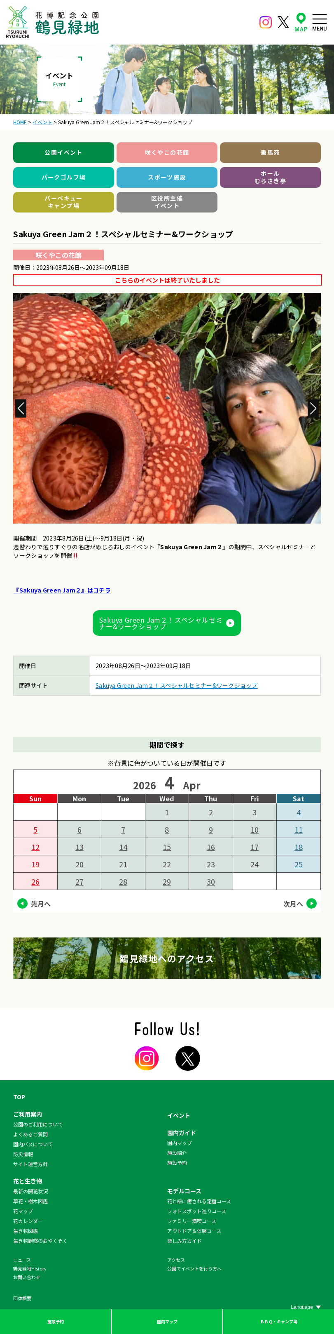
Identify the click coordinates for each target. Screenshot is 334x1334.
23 (211, 864)
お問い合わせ (26, 1277)
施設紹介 (177, 1152)
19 (35, 864)
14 (123, 846)
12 (35, 846)
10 (254, 829)
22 (167, 864)
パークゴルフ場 (64, 177)
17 (254, 846)
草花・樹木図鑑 (30, 1200)
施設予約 (55, 1321)
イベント (178, 1115)
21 (123, 864)
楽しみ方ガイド (184, 1240)
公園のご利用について (38, 1124)
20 (79, 864)
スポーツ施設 (167, 177)
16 (211, 846)
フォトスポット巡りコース (196, 1210)
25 (298, 864)
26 (35, 881)
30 (211, 881)
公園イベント (63, 152)
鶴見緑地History (30, 1268)
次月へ (293, 904)
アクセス (176, 1259)
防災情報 (23, 1153)
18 (298, 846)
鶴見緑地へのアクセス (166, 958)
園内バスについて (33, 1143)
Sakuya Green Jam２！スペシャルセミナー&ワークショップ (160, 623)
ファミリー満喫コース (191, 1220)
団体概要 (22, 1298)
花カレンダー (28, 1220)
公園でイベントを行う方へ (194, 1268)
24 (254, 864)
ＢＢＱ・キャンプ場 (278, 1321)
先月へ (41, 904)
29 (167, 881)
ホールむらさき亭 (270, 177)
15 (167, 846)
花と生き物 (27, 1181)
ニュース (22, 1259)
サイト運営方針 (30, 1163)
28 (123, 881)
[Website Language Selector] (306, 1307)
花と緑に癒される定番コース (199, 1200)
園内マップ (167, 1321)
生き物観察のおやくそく (40, 1240)
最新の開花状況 (30, 1191)
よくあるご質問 (30, 1134)
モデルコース (184, 1191)
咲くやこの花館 (167, 152)
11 (298, 829)
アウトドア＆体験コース (194, 1230)
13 (79, 846)
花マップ (23, 1210)
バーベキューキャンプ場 (63, 202)
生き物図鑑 (25, 1230)
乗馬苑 (270, 152)
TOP (19, 1097)
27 (79, 881)
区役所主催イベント (167, 202)
